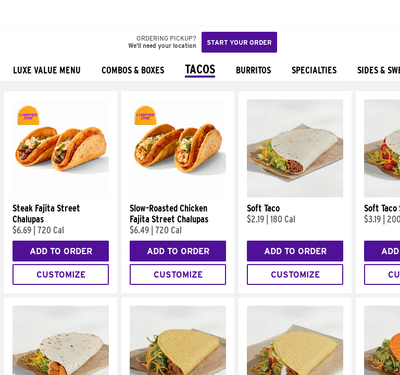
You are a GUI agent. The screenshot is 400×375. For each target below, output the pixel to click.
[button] (42, 13)
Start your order (239, 42)
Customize (60, 275)
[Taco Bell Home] (18, 13)
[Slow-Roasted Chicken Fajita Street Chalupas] (178, 195)
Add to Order (61, 251)
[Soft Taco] (295, 195)
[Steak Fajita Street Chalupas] (60, 195)
